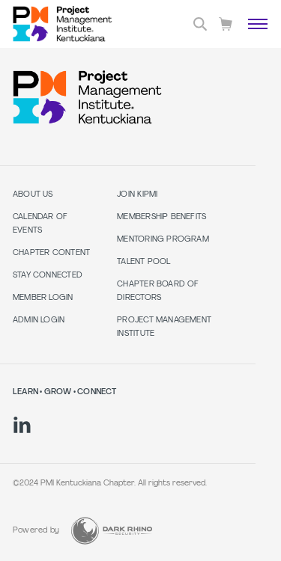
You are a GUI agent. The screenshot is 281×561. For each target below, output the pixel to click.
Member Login (43, 298)
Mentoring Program (163, 240)
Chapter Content (51, 253)
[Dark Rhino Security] (111, 530)
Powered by (36, 531)
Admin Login (38, 320)
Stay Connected (47, 276)
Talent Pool (143, 262)
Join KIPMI (137, 195)
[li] (22, 425)
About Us (33, 195)
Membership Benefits (161, 217)
